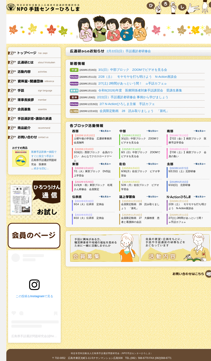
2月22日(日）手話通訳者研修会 (129, 51)
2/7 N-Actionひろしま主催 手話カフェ (127, 104)
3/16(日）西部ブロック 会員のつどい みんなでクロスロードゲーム (93, 156)
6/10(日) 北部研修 (179, 185)
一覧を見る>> (105, 131)
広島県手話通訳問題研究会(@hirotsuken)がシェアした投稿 (50, 336)
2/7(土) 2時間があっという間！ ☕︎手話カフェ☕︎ (132, 83)
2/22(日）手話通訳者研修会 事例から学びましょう (132, 97)
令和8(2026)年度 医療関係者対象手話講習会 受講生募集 (140, 90)
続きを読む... (41, 168)
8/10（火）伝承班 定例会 (89, 218)
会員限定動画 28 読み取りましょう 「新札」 (135, 111)
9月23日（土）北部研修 (182, 171)
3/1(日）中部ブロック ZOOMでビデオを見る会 (132, 69)
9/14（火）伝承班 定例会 (89, 204)
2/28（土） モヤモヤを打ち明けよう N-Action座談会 (137, 76)
